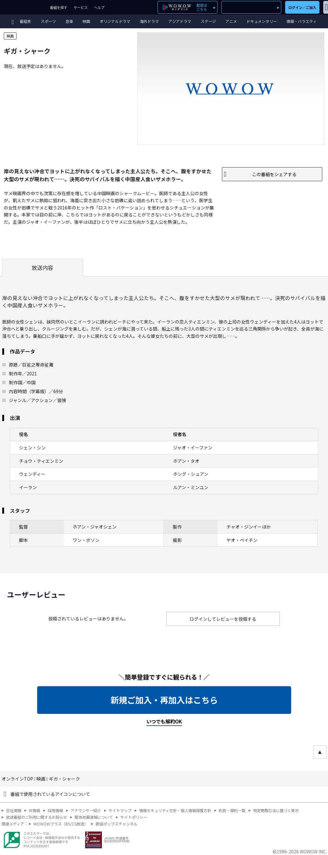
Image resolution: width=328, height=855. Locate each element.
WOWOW (23, 7)
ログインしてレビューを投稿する (223, 619)
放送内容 (42, 267)
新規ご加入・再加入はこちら (164, 700)
